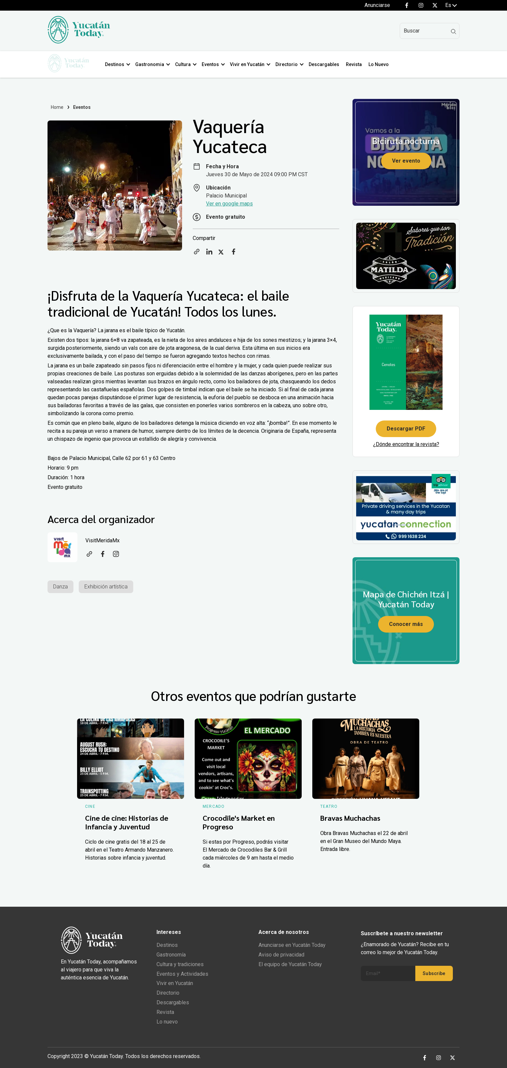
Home (57, 107)
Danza (60, 586)
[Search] (429, 31)
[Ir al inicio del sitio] (79, 41)
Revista (356, 64)
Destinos (117, 64)
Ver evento (406, 161)
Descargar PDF (406, 428)
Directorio (289, 64)
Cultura (185, 64)
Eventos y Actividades (182, 974)
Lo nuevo (167, 1022)
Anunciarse (377, 5)
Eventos (212, 64)
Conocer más (406, 624)
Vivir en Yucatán (249, 64)
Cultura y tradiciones (180, 964)
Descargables (326, 64)
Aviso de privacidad (281, 955)
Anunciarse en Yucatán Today (292, 945)
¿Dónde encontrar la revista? (406, 444)
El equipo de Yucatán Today (290, 964)
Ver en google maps (229, 203)
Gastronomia (152, 64)
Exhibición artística (106, 586)
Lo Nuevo (381, 64)
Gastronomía (171, 955)
